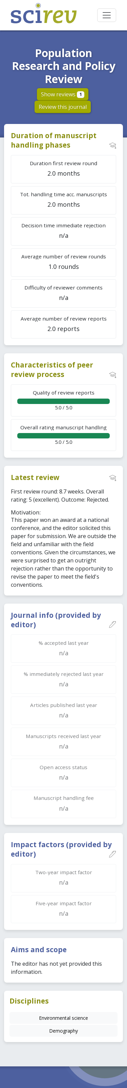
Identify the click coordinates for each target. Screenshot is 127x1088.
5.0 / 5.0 (63, 399)
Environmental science (63, 1018)
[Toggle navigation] (106, 15)
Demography (63, 1031)
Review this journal (63, 106)
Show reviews (63, 94)
